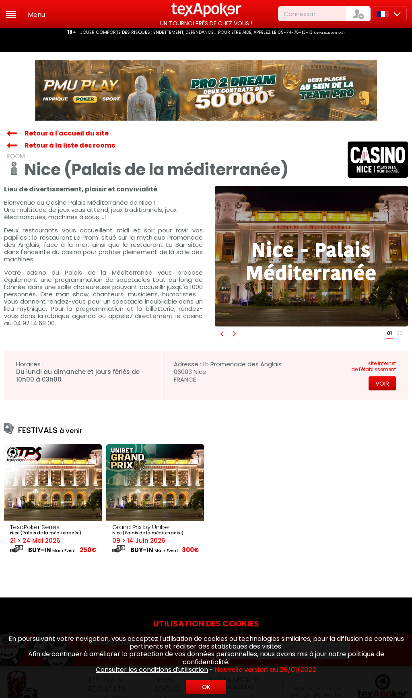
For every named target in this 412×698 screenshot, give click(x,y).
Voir (382, 383)
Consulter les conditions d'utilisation (152, 669)
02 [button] (399, 333)
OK (206, 687)
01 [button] (389, 333)
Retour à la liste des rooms (70, 145)
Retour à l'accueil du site (67, 133)
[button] (221, 333)
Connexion (299, 14)
